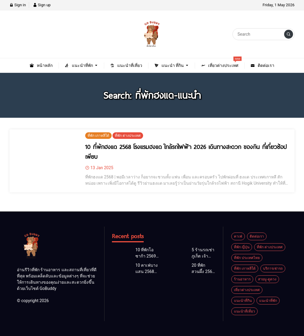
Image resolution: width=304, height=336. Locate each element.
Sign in (18, 5)
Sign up (41, 5)
